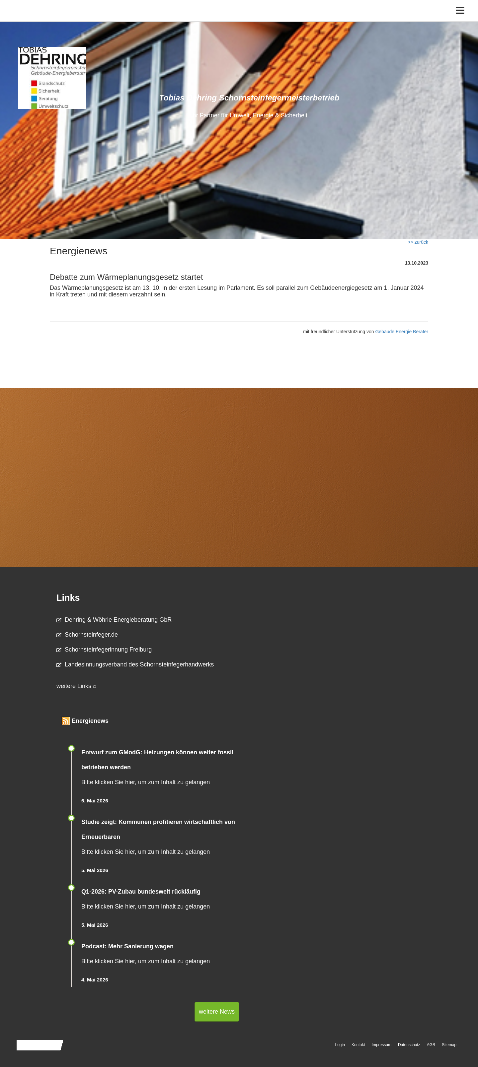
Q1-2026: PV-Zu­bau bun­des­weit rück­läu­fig (140, 891)
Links (68, 598)
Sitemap (449, 1044)
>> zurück (418, 242)
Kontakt (358, 1044)
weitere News (217, 1011)
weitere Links (76, 686)
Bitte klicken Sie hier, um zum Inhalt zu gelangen (145, 782)
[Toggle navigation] (460, 19)
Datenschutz (409, 1044)
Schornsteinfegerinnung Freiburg (104, 649)
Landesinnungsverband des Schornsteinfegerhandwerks (135, 664)
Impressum (381, 1044)
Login (340, 1044)
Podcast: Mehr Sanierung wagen (127, 946)
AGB (431, 1044)
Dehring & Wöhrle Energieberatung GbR (114, 619)
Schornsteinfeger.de (87, 634)
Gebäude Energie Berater (401, 331)
